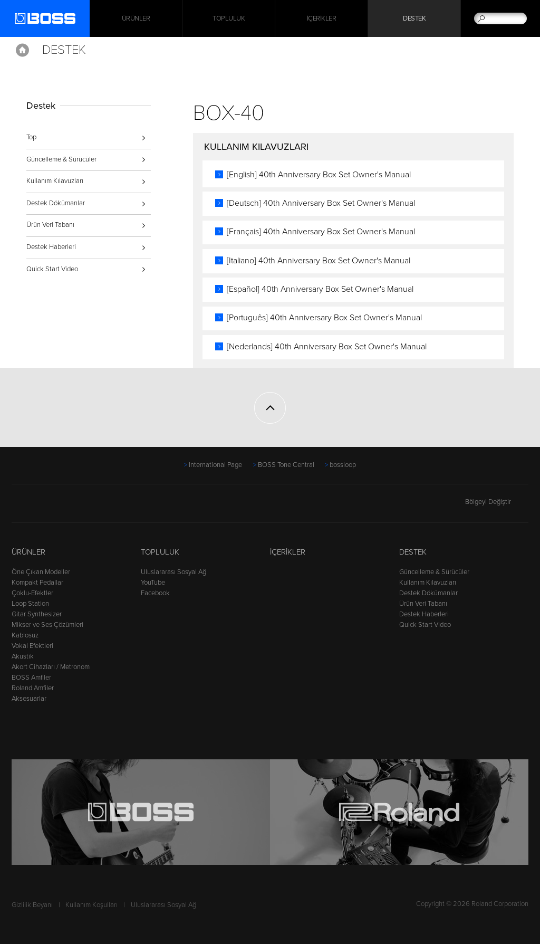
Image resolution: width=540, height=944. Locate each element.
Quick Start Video (52, 269)
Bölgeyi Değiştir (496, 502)
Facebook (155, 593)
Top (31, 137)
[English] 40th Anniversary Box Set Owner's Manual (319, 174)
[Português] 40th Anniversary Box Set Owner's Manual (324, 317)
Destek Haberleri (51, 247)
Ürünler (28, 552)
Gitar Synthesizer (37, 614)
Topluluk (229, 18)
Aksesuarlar (29, 698)
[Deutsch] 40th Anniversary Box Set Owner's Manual (321, 203)
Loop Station (30, 603)
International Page (215, 465)
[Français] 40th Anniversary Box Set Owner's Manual (321, 231)
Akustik (23, 656)
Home (22, 50)
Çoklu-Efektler (32, 593)
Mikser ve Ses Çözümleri (47, 625)
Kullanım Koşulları (91, 905)
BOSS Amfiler (31, 677)
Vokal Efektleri (32, 646)
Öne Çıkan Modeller (41, 572)
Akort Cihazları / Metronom (51, 667)
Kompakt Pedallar (37, 582)
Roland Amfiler (33, 688)
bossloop (343, 465)
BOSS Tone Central (286, 465)
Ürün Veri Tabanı (50, 225)
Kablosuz (25, 635)
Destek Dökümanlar (55, 203)
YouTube (153, 582)
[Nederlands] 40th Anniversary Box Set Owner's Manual (327, 346)
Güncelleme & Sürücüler (61, 159)
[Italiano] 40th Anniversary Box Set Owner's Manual (318, 260)
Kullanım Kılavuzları (54, 181)
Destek (414, 18)
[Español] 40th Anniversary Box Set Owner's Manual (320, 289)
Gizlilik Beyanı (32, 905)
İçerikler (321, 18)
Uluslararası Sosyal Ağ (173, 572)
